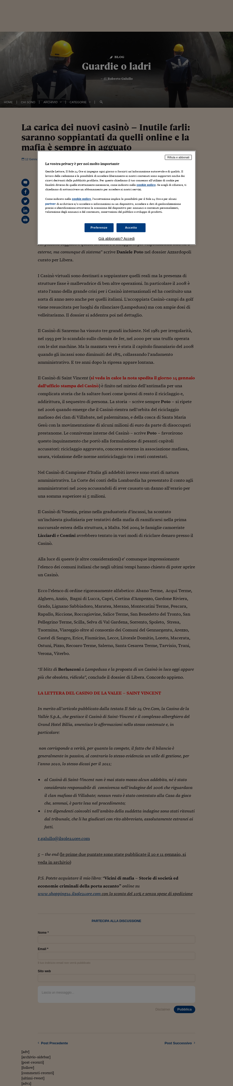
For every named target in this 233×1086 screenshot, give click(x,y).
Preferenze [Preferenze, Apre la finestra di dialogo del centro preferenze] (99, 227)
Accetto (131, 227)
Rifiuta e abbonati (178, 157)
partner (50, 203)
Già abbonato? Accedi (117, 239)
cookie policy (146, 184)
